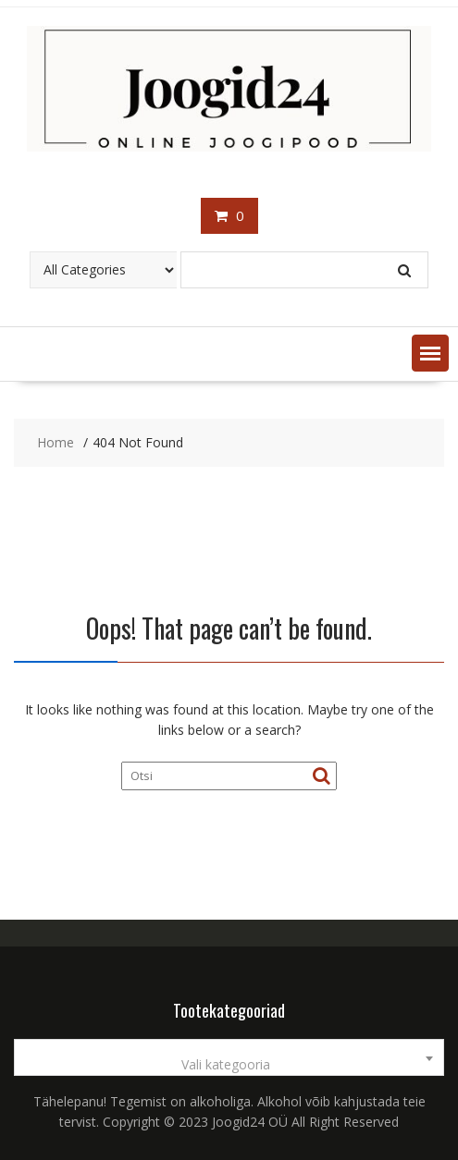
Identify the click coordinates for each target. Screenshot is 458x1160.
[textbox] (229, 1065)
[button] (430, 353)
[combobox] (229, 1057)
